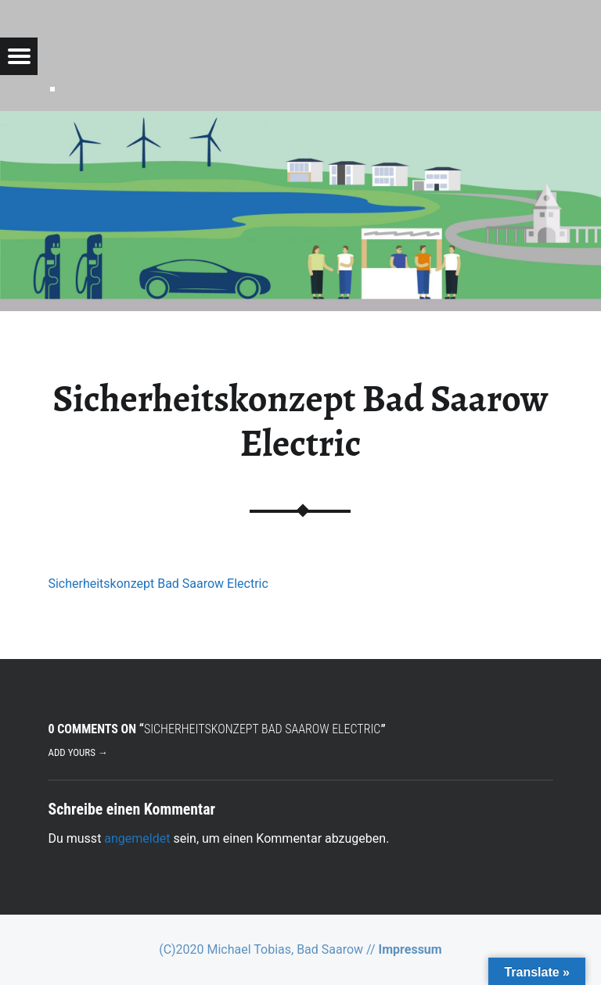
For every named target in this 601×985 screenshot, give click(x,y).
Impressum (410, 949)
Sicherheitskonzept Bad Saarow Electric (158, 583)
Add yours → (77, 752)
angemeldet (137, 838)
